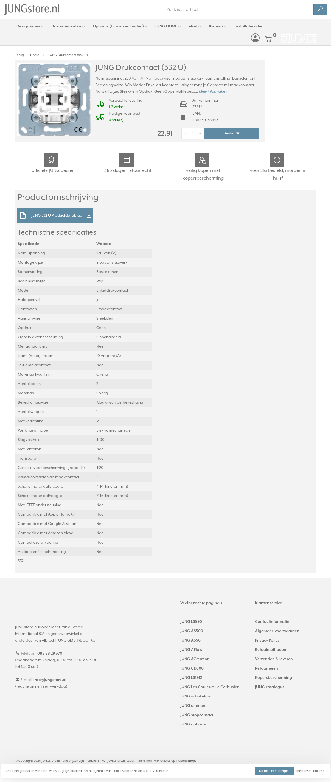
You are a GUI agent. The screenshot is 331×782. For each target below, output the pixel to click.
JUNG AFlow (191, 650)
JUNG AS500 (191, 631)
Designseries (28, 26)
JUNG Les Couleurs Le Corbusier (209, 687)
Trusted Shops (186, 761)
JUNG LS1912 (191, 678)
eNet (193, 26)
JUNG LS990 (191, 622)
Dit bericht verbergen (274, 771)
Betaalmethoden (270, 650)
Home (35, 55)
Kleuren (216, 26)
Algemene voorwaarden (277, 631)
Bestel (231, 133)
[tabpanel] (54, 99)
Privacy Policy (267, 640)
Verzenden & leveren (274, 659)
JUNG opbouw (193, 724)
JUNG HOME (166, 26)
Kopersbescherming (273, 678)
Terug (19, 55)
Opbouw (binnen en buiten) (118, 26)
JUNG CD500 (192, 668)
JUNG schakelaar (196, 696)
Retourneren (266, 668)
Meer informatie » (213, 91)
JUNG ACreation (195, 659)
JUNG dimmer (192, 706)
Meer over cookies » (310, 771)
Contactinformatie (272, 622)
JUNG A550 (190, 640)
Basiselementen (66, 26)
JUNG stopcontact (196, 715)
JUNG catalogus (269, 687)
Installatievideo (249, 26)
